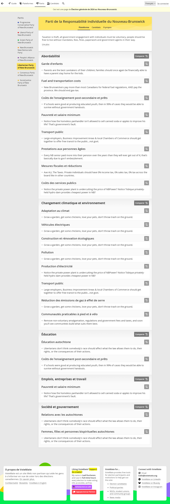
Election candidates (118, 484)
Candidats (96, 27)
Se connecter (163, 3)
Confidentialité (11, 483)
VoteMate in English (37, 483)
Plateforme (84, 27)
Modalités (23, 483)
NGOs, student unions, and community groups (120, 492)
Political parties (116, 487)
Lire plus (45, 44)
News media (115, 497)
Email (147, 474)
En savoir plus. (27, 479)
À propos (107, 27)
